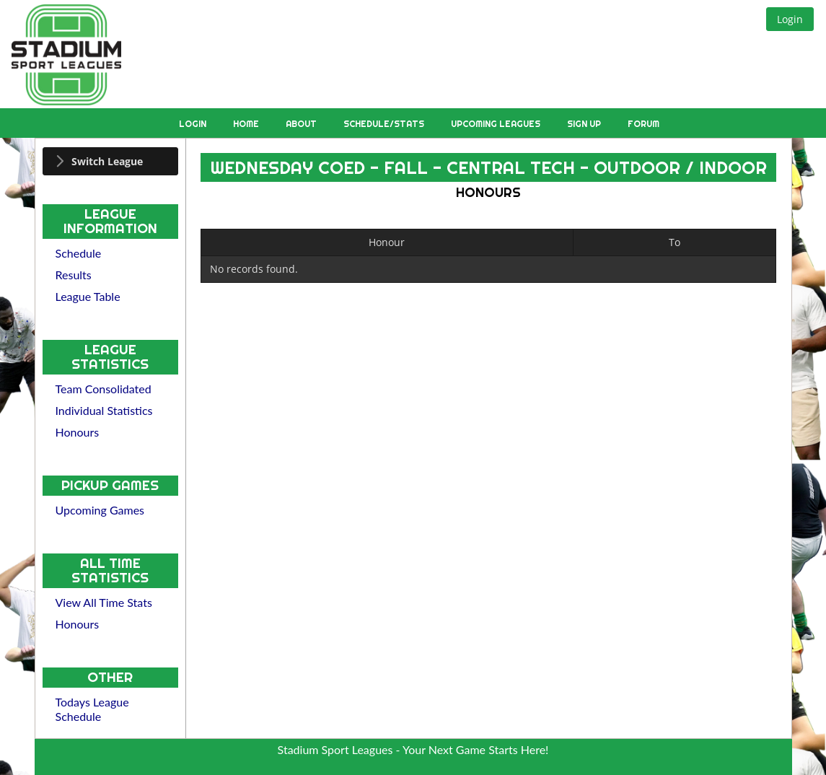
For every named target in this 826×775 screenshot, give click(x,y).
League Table (88, 296)
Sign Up (585, 123)
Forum (643, 123)
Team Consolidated (103, 388)
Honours (78, 432)
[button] (790, 19)
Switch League (107, 161)
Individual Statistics (104, 410)
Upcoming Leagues (496, 123)
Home (247, 123)
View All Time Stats (104, 602)
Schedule (79, 253)
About (302, 123)
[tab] (111, 161)
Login (193, 123)
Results (74, 274)
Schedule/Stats (384, 123)
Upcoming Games (100, 510)
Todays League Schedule (92, 709)
